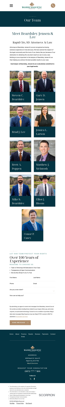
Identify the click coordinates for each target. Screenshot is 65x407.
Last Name (36, 277)
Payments (45, 334)
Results (30, 334)
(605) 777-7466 (32, 371)
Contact (52, 334)
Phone (12, 283)
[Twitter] (31, 379)
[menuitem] (12, 403)
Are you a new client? (16, 289)
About (17, 334)
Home (11, 334)
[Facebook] (34, 379)
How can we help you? (17, 295)
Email (35, 283)
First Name (13, 277)
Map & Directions (32, 363)
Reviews (37, 334)
